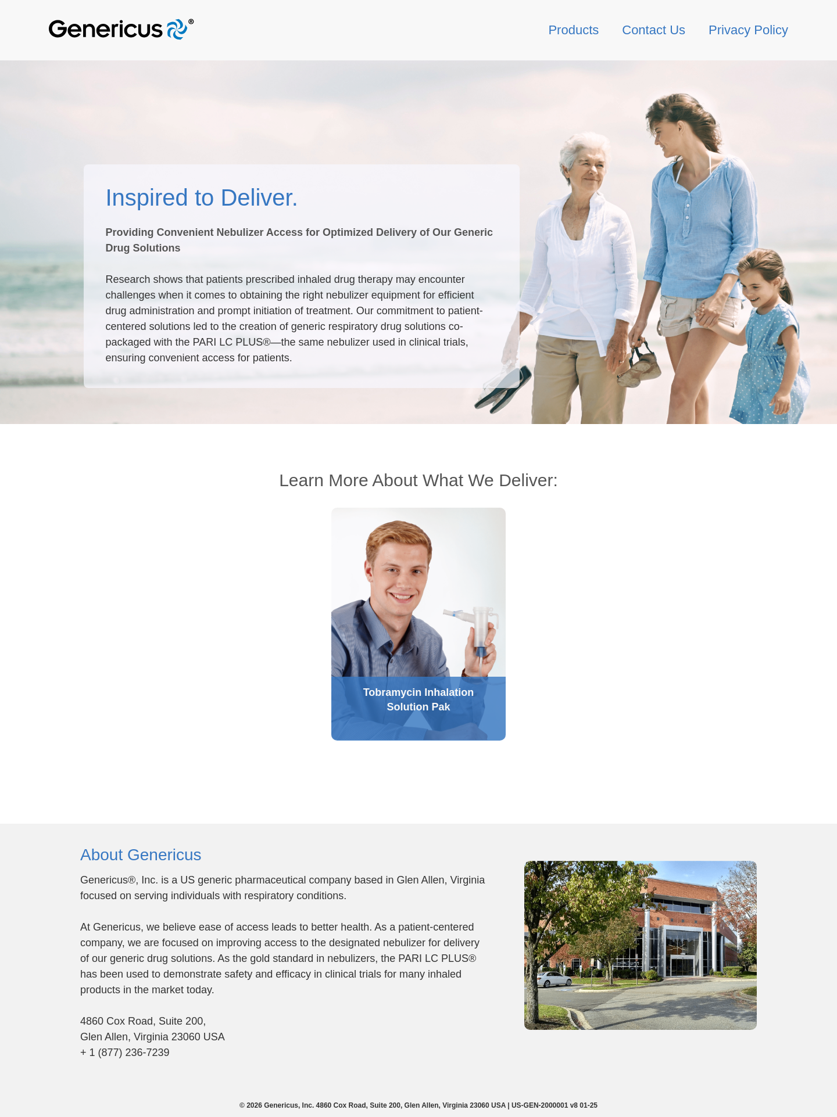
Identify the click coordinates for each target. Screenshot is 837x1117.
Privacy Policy (748, 30)
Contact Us (653, 30)
